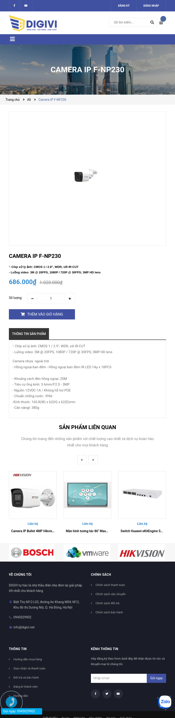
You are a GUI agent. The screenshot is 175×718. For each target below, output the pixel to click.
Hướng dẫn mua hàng (27, 659)
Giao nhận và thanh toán (29, 668)
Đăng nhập (151, 5)
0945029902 (22, 617)
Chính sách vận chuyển (110, 594)
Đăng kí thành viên (25, 686)
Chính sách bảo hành (109, 612)
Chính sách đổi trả (107, 603)
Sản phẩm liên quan (87, 427)
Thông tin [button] (18, 649)
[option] (33, 504)
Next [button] (93, 459)
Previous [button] (81, 459)
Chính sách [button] (101, 574)
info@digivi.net (24, 627)
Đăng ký (124, 5)
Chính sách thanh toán (110, 585)
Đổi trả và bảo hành (26, 677)
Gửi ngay (156, 678)
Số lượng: (15, 298)
